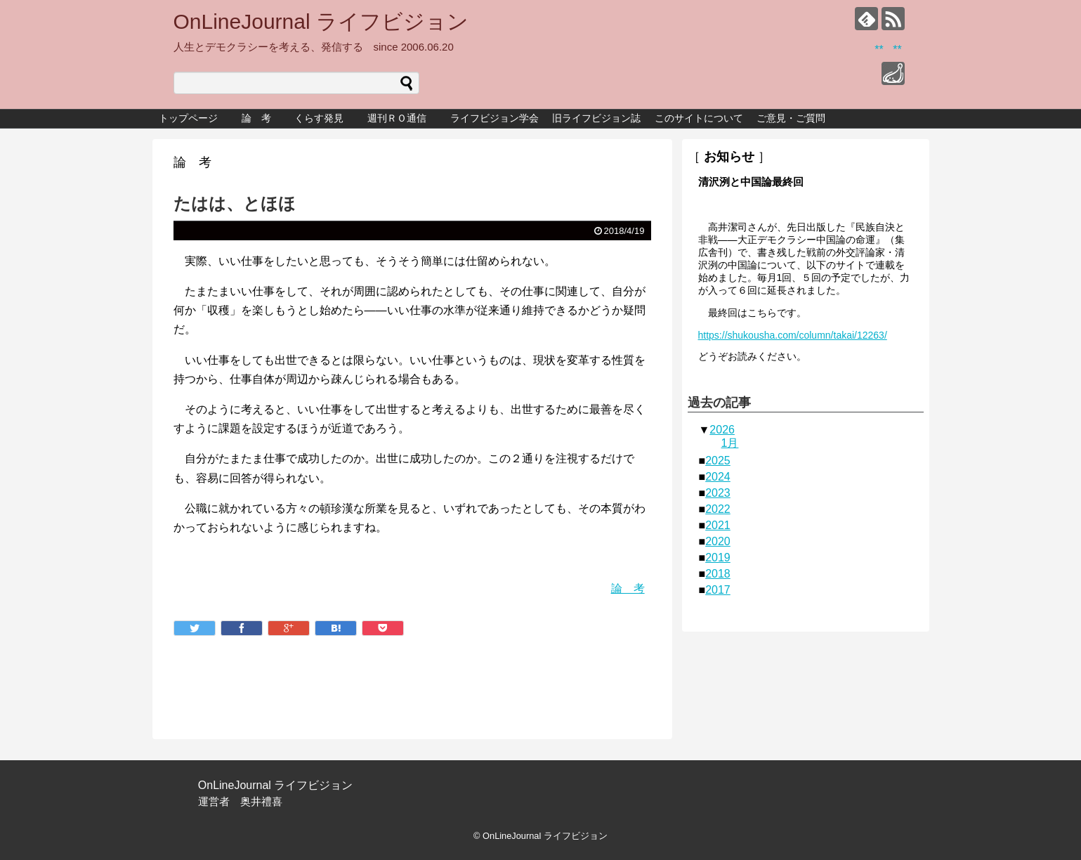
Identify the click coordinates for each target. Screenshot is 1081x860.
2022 (718, 509)
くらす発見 (323, 118)
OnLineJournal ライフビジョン (321, 21)
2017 (718, 590)
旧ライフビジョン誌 (596, 118)
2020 (718, 541)
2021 (718, 525)
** (878, 50)
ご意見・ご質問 (790, 118)
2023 (718, 493)
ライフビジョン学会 (494, 118)
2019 (718, 557)
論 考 (256, 118)
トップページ (188, 118)
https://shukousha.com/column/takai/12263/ (792, 335)
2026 (722, 430)
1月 (730, 443)
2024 (718, 477)
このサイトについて (699, 118)
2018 (718, 574)
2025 (718, 461)
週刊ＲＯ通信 (401, 118)
